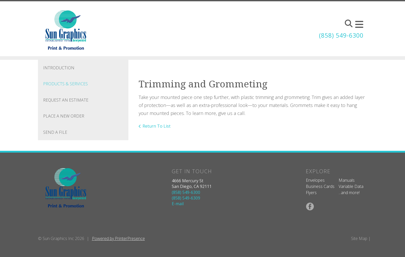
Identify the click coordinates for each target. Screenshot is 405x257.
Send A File (55, 132)
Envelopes (315, 180)
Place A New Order (63, 116)
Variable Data (351, 186)
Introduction (58, 68)
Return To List (156, 126)
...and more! (349, 192)
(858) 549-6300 (339, 35)
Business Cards (320, 186)
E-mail (178, 203)
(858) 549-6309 (186, 198)
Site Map (359, 238)
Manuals (347, 180)
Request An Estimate (65, 100)
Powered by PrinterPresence (118, 238)
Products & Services (65, 84)
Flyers (311, 192)
